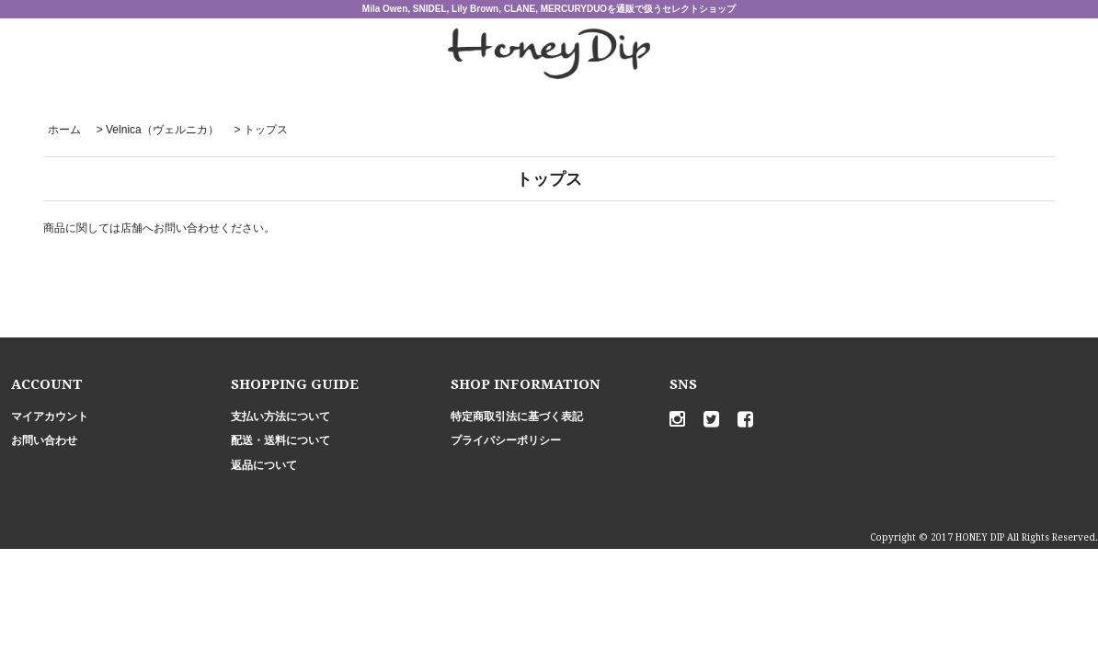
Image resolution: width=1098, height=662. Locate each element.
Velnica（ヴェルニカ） (162, 129)
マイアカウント (49, 416)
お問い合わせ (44, 440)
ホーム (64, 129)
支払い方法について (280, 416)
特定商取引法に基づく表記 (517, 416)
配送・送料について (280, 440)
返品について (264, 465)
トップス (266, 129)
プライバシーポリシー (506, 440)
